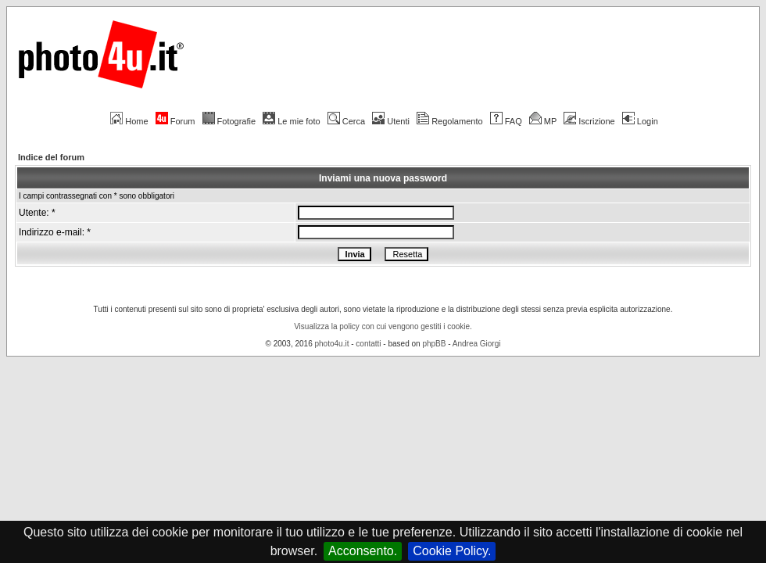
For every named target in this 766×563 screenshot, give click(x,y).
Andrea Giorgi (477, 343)
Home (129, 121)
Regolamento (449, 121)
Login (640, 121)
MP (543, 121)
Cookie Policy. (452, 551)
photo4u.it (332, 343)
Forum (175, 121)
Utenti (391, 121)
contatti (368, 343)
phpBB (434, 343)
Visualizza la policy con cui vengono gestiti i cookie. (383, 326)
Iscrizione (589, 121)
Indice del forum (51, 157)
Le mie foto (291, 121)
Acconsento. (362, 551)
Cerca (346, 121)
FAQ (506, 121)
